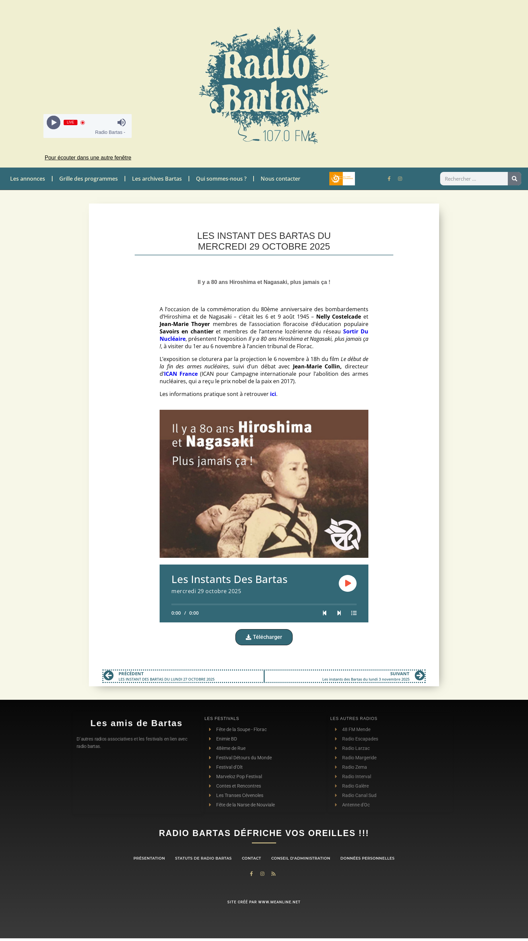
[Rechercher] (514, 178)
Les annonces (27, 178)
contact (251, 858)
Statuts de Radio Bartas (203, 858)
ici (273, 394)
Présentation (149, 858)
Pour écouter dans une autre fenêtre (88, 157)
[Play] (53, 122)
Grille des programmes (88, 178)
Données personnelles (367, 858)
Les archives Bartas (157, 178)
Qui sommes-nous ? (221, 178)
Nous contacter (280, 178)
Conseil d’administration (300, 858)
